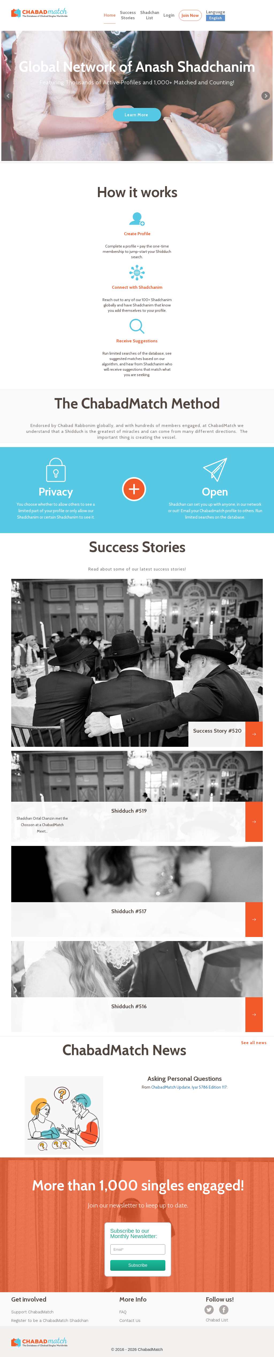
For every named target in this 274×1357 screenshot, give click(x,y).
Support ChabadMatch (32, 1312)
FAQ (123, 1312)
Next (265, 96)
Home (110, 15)
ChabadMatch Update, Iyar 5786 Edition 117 (189, 1087)
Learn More (136, 115)
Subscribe (137, 1265)
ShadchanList (149, 15)
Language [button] (215, 15)
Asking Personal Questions (184, 1078)
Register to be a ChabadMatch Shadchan (49, 1320)
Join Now (190, 15)
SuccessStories (128, 15)
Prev (8, 96)
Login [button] (168, 15)
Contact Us (129, 1320)
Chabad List (217, 1320)
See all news (254, 1042)
